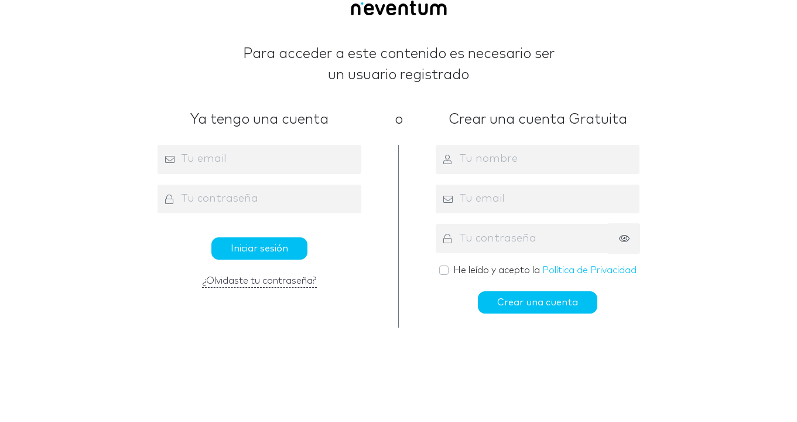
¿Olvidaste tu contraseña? (259, 280)
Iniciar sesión (259, 248)
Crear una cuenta (537, 302)
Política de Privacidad (589, 270)
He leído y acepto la (545, 270)
